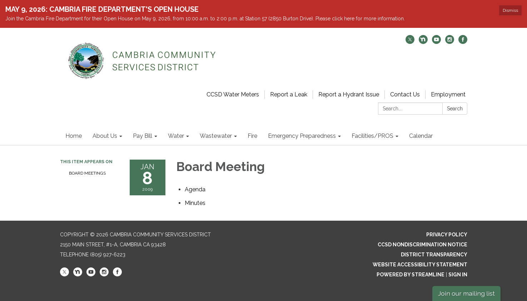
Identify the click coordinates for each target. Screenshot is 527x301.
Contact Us (405, 94)
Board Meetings (87, 173)
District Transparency (434, 254)
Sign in (457, 274)
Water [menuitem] (176, 135)
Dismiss (510, 10)
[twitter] (410, 42)
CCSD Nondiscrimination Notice (422, 244)
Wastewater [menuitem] (216, 135)
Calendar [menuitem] (421, 135)
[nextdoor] (423, 42)
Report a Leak (288, 94)
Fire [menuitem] (252, 135)
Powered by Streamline (410, 274)
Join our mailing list (466, 293)
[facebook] (462, 42)
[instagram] (449, 42)
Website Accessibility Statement (420, 264)
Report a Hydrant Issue (348, 94)
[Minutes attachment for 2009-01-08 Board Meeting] (195, 203)
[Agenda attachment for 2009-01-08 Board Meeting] (195, 189)
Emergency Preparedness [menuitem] (302, 135)
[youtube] (436, 42)
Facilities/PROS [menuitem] (372, 135)
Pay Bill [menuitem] (142, 135)
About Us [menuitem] (105, 135)
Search (455, 108)
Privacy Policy (446, 234)
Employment (448, 94)
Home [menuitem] (73, 135)
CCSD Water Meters (233, 94)
